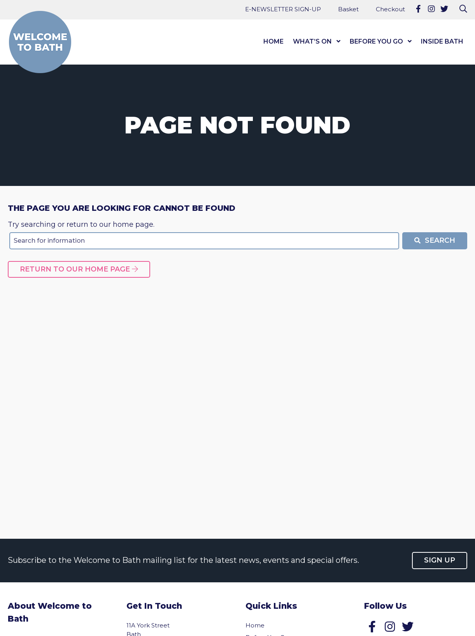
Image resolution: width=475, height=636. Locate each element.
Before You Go (376, 41)
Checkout (390, 9)
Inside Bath (442, 41)
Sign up (439, 560)
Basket (348, 9)
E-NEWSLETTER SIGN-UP (283, 9)
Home (273, 41)
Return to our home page (79, 269)
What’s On (312, 41)
